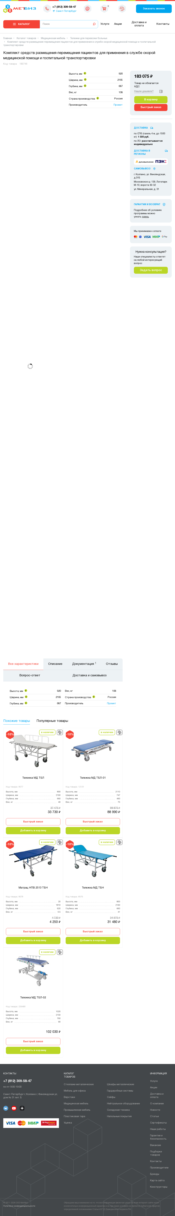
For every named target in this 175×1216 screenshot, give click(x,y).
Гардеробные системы (120, 1091)
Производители (159, 1168)
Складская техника (118, 1110)
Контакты (162, 24)
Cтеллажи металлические (79, 1084)
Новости (155, 1110)
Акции (118, 24)
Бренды (154, 1174)
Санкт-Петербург (66, 11)
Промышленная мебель (77, 1110)
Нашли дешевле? (144, 91)
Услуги (105, 24)
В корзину (150, 100)
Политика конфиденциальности (19, 1206)
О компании (157, 1104)
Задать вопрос (151, 270)
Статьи (154, 1116)
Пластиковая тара (74, 1116)
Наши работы (158, 1129)
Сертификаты (158, 1123)
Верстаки (69, 1097)
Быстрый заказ (33, 822)
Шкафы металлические (120, 1084)
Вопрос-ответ (29, 675)
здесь (145, 217)
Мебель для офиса (75, 1091)
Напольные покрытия (119, 1116)
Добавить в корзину (33, 830)
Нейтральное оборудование (123, 1104)
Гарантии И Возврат (147, 205)
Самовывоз (142, 169)
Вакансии (155, 1145)
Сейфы (111, 1097)
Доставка (141, 128)
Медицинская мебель (76, 1104)
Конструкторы (158, 1187)
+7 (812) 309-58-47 (17, 1081)
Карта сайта (157, 1180)
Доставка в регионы (142, 152)
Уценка (68, 1123)
